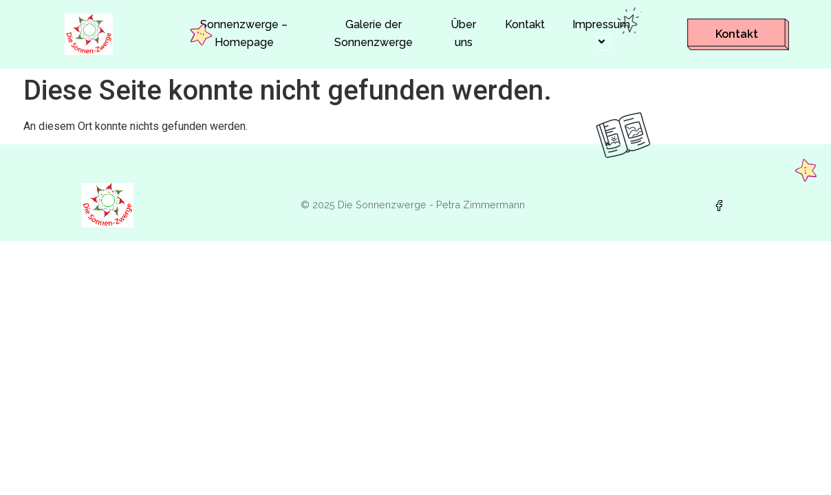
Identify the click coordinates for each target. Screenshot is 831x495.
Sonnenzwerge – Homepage (244, 33)
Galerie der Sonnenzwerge (373, 33)
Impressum (603, 34)
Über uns (463, 33)
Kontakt (525, 24)
